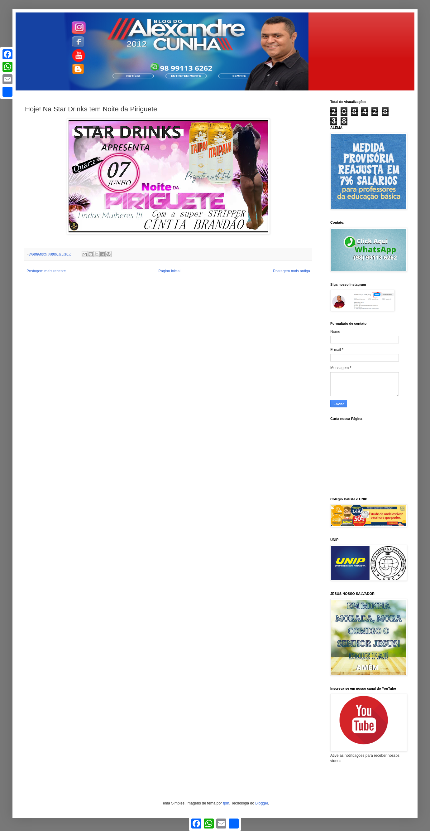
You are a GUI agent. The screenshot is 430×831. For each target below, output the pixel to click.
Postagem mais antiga (291, 271)
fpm (226, 803)
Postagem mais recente (46, 271)
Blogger (261, 803)
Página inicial (169, 271)
